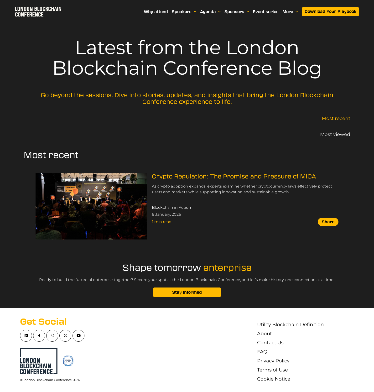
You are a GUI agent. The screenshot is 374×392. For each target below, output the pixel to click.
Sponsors (237, 11)
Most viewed (335, 134)
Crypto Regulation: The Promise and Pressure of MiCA (234, 176)
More (290, 11)
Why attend (156, 12)
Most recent (336, 118)
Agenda (210, 11)
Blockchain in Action (171, 207)
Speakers (184, 11)
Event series (266, 12)
